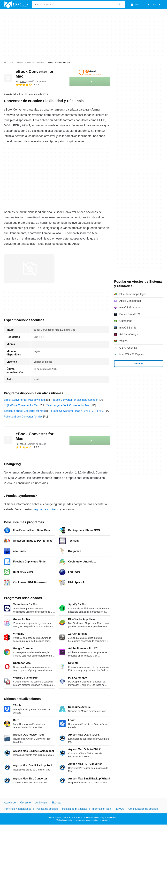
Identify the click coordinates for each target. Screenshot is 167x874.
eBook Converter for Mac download (24, 399)
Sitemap (56, 802)
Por (21, 81)
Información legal (102, 808)
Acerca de (10, 802)
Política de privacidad (74, 808)
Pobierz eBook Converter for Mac (23, 416)
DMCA (120, 808)
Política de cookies (47, 808)
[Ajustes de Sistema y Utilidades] (30, 62)
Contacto (25, 802)
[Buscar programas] (119, 4)
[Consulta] (78, 4)
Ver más (138, 363)
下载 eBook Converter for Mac (21, 405)
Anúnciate (41, 802)
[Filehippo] (16, 4)
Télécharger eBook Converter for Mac (68, 405)
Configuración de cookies (143, 808)
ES (157, 5)
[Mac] (11, 62)
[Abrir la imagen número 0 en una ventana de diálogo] (29, 268)
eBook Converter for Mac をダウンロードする (77, 410)
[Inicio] (5, 62)
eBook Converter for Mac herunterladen (75, 399)
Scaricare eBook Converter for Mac (24, 410)
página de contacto (45, 509)
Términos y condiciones (17, 808)
